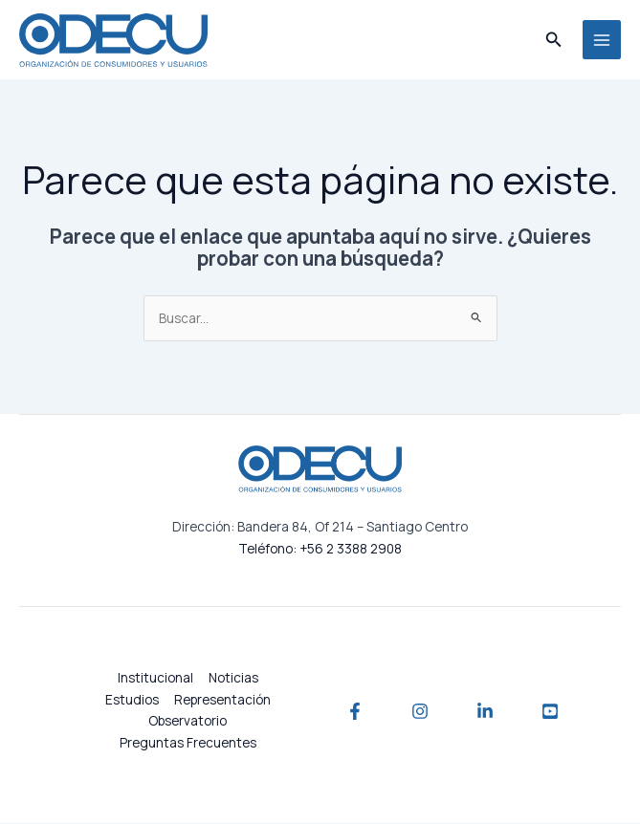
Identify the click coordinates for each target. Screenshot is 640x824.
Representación (222, 700)
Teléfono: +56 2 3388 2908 (320, 549)
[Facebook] (355, 712)
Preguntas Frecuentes (188, 743)
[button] (554, 40)
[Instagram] (420, 712)
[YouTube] (550, 712)
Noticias (233, 678)
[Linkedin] (485, 712)
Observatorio (187, 721)
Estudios (132, 700)
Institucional (155, 678)
